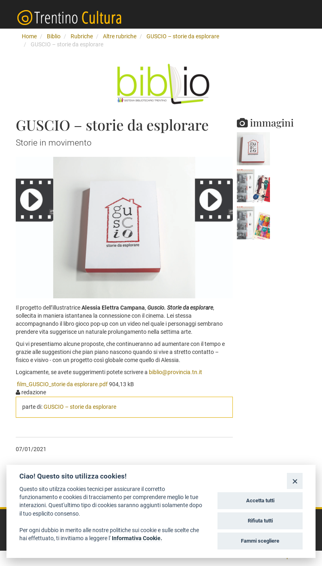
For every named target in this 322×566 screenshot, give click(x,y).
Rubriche (82, 36)
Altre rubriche (119, 36)
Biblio (54, 36)
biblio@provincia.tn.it (175, 372)
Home (29, 36)
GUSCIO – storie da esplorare (182, 36)
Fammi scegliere (260, 541)
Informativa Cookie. (137, 538)
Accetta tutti (260, 500)
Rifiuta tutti (260, 521)
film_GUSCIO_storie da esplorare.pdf (62, 384)
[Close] (295, 481)
